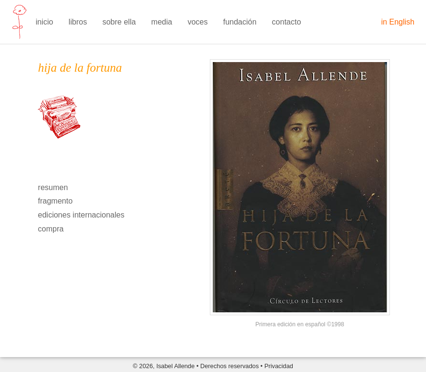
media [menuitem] (161, 22)
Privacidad (278, 366)
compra (51, 229)
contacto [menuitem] (286, 22)
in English (397, 22)
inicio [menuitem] (44, 22)
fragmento (55, 201)
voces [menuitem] (198, 22)
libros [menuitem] (77, 22)
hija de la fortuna (80, 67)
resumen (53, 187)
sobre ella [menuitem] (119, 22)
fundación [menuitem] (239, 22)
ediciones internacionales (81, 215)
